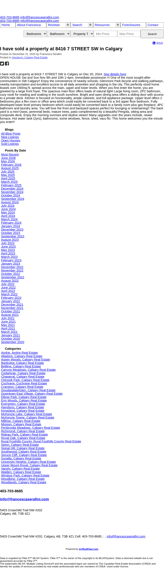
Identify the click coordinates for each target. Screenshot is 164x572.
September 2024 (12, 199)
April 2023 (8, 253)
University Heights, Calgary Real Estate (28, 462)
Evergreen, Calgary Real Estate (23, 404)
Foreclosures (131, 25)
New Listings (10, 137)
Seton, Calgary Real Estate (20, 444)
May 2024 (8, 212)
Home (5, 25)
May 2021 (8, 325)
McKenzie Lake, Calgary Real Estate (26, 414)
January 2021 (10, 335)
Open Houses (10, 140)
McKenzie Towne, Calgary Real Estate (27, 417)
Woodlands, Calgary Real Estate (23, 482)
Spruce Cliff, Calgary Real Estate (24, 455)
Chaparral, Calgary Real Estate (22, 376)
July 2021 (8, 318)
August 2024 (10, 202)
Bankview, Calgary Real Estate (22, 363)
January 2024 (10, 226)
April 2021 (8, 328)
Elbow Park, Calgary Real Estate (24, 397)
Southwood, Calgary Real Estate (23, 451)
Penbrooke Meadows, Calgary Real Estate (30, 427)
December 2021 (12, 304)
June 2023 (8, 246)
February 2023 (11, 260)
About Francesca (29, 25)
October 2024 (10, 195)
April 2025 (8, 178)
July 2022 (8, 284)
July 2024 (8, 205)
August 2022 (10, 280)
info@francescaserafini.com (24, 499)
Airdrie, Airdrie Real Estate (19, 352)
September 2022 (12, 277)
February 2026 (11, 164)
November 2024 (12, 192)
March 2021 (9, 332)
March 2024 (9, 219)
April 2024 (8, 216)
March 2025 (9, 181)
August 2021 (10, 314)
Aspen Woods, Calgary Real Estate (25, 359)
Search (77, 25)
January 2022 (10, 301)
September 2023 (12, 236)
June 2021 (8, 321)
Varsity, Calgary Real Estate (20, 468)
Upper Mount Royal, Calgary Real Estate (29, 465)
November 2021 (12, 308)
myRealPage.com (88, 549)
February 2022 (11, 297)
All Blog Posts (10, 133)
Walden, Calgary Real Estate (21, 472)
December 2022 (12, 267)
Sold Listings (10, 144)
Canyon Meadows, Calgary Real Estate (28, 369)
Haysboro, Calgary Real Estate (30, 57)
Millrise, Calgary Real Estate (20, 421)
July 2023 (8, 243)
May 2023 (8, 250)
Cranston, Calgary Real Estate (22, 387)
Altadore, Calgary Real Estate (21, 356)
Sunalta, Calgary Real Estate (21, 458)
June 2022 (8, 287)
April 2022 (8, 291)
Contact (153, 25)
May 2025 (8, 175)
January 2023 (10, 263)
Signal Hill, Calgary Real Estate (23, 448)
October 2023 (10, 233)
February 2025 (11, 185)
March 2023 (9, 257)
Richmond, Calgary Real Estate (23, 431)
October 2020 (10, 338)
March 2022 (9, 294)
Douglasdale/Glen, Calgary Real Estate (28, 390)
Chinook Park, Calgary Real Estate (25, 380)
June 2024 (8, 209)
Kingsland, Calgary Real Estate (22, 410)
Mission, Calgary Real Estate (21, 424)
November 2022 (12, 270)
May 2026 (8, 161)
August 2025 (10, 168)
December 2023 (12, 229)
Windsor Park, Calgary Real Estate (25, 475)
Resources (102, 25)
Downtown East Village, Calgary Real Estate (32, 393)
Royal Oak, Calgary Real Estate (23, 438)
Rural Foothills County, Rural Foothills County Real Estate (41, 441)
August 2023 (10, 239)
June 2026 (8, 158)
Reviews (54, 25)
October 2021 (10, 311)
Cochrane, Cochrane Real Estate (24, 383)
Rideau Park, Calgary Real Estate (24, 434)
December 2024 (12, 188)
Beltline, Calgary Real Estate (21, 366)
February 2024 (11, 222)
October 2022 (10, 274)
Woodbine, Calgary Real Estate (23, 479)
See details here (115, 74)
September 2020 (12, 342)
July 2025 (8, 171)
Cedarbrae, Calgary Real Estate (23, 373)
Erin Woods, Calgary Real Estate (24, 400)
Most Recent (10, 154)
